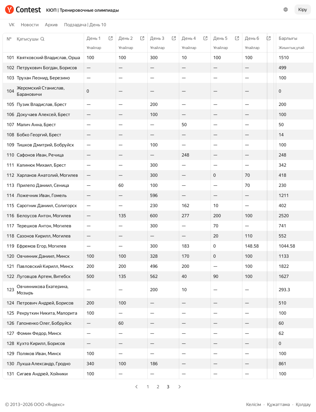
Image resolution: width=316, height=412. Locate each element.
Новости (30, 24)
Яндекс (54, 404)
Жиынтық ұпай (295, 47)
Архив (51, 24)
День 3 (163, 38)
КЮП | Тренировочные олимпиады (82, 10)
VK (12, 24)
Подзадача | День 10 (85, 24)
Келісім (253, 404)
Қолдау (303, 404)
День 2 (130, 38)
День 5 (230, 38)
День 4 (196, 38)
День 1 (97, 38)
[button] (31, 38)
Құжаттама (278, 404)
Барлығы (291, 38)
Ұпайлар (97, 47)
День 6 (263, 38)
